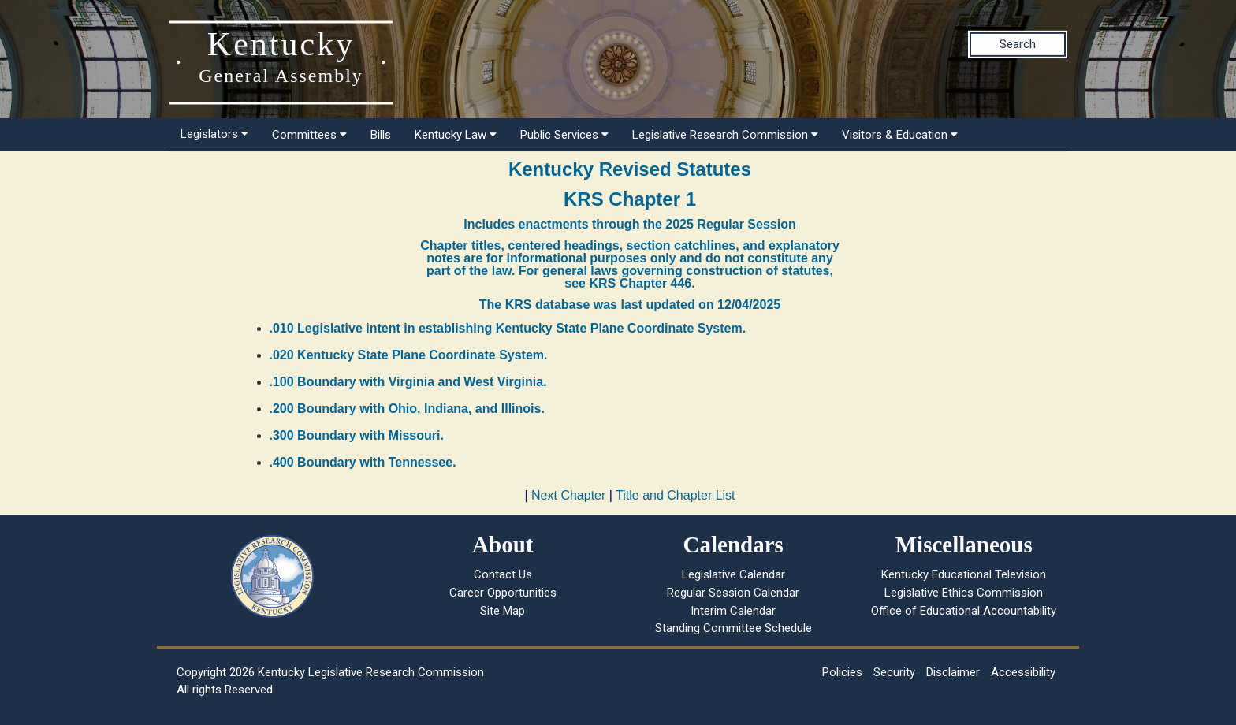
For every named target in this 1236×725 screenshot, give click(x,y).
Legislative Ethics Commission (963, 593)
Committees (309, 135)
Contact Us (503, 574)
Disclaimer (953, 672)
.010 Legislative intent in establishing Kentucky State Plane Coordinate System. (508, 328)
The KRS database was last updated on (629, 304)
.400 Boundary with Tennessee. (363, 462)
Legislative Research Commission (725, 135)
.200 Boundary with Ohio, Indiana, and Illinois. (407, 408)
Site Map (502, 611)
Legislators (214, 134)
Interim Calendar (733, 611)
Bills (380, 135)
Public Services (564, 135)
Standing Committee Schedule (733, 628)
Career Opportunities (503, 593)
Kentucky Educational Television (963, 574)
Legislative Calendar (733, 574)
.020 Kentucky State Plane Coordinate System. (409, 355)
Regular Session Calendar (733, 593)
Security (894, 672)
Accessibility (1023, 672)
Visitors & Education (900, 135)
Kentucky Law (456, 135)
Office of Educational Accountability (963, 611)
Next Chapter (568, 495)
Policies (842, 672)
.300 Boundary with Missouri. (357, 435)
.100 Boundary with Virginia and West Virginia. (408, 382)
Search (1018, 44)
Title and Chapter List (675, 495)
